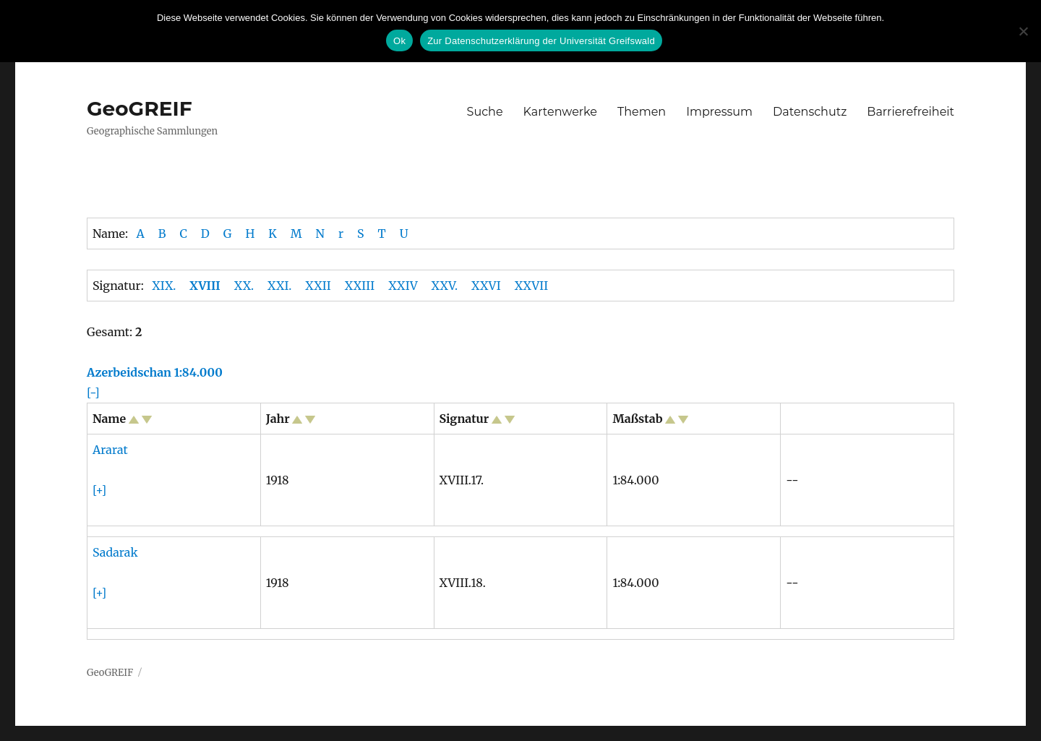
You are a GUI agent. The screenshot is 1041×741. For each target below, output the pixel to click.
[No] (1023, 31)
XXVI (486, 285)
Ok (399, 40)
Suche (485, 112)
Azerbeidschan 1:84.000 (155, 372)
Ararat (110, 449)
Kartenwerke (560, 112)
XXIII (359, 285)
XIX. (164, 285)
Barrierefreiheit (910, 112)
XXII (318, 285)
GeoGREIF (139, 108)
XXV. (445, 285)
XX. (244, 285)
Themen (641, 112)
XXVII (532, 285)
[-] (93, 392)
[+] (99, 490)
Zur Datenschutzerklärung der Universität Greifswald (541, 40)
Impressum (719, 112)
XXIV (402, 285)
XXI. (279, 285)
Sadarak (115, 552)
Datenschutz (810, 112)
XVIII (204, 285)
